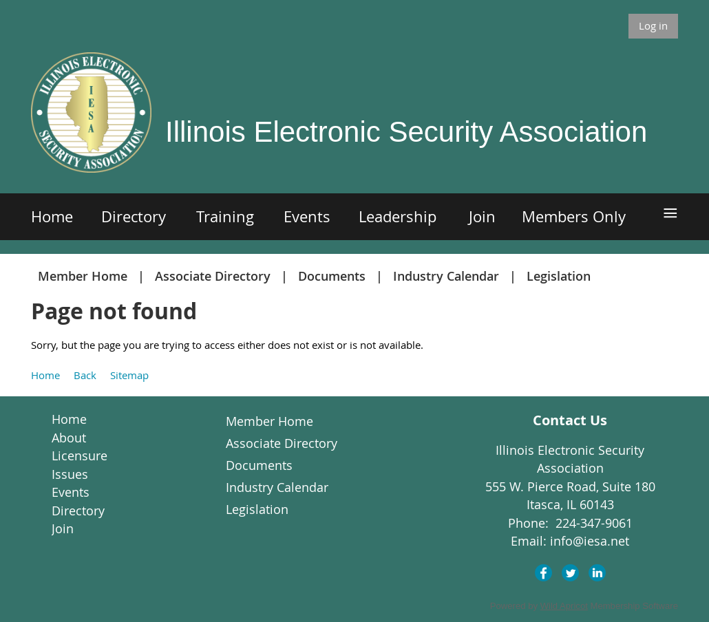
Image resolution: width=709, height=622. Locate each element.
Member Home (82, 276)
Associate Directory (213, 276)
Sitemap (129, 375)
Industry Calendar (446, 276)
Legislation (559, 276)
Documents (332, 276)
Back (85, 375)
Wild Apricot (564, 606)
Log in (653, 25)
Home (45, 375)
